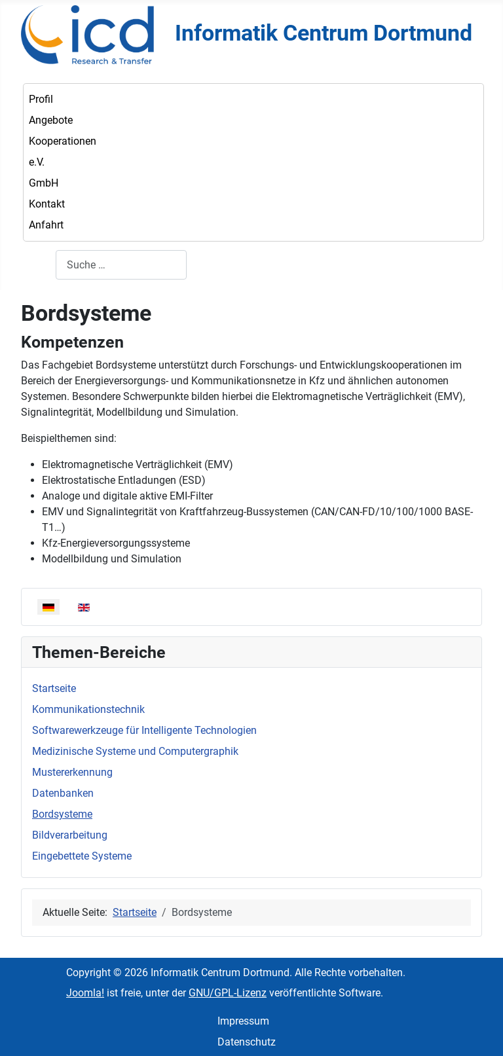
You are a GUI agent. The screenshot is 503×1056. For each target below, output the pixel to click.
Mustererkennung (72, 772)
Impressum (243, 1021)
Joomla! (85, 993)
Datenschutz (246, 1042)
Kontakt (47, 204)
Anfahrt (46, 225)
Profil (41, 99)
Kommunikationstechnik (88, 709)
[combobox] (121, 265)
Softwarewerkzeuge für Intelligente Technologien (144, 730)
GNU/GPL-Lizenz (228, 993)
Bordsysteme (62, 814)
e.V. (37, 162)
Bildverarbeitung (69, 835)
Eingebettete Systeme (82, 856)
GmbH (43, 183)
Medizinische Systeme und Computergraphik (135, 751)
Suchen (38, 265)
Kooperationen (62, 141)
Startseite (54, 688)
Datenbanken (63, 793)
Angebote (51, 120)
